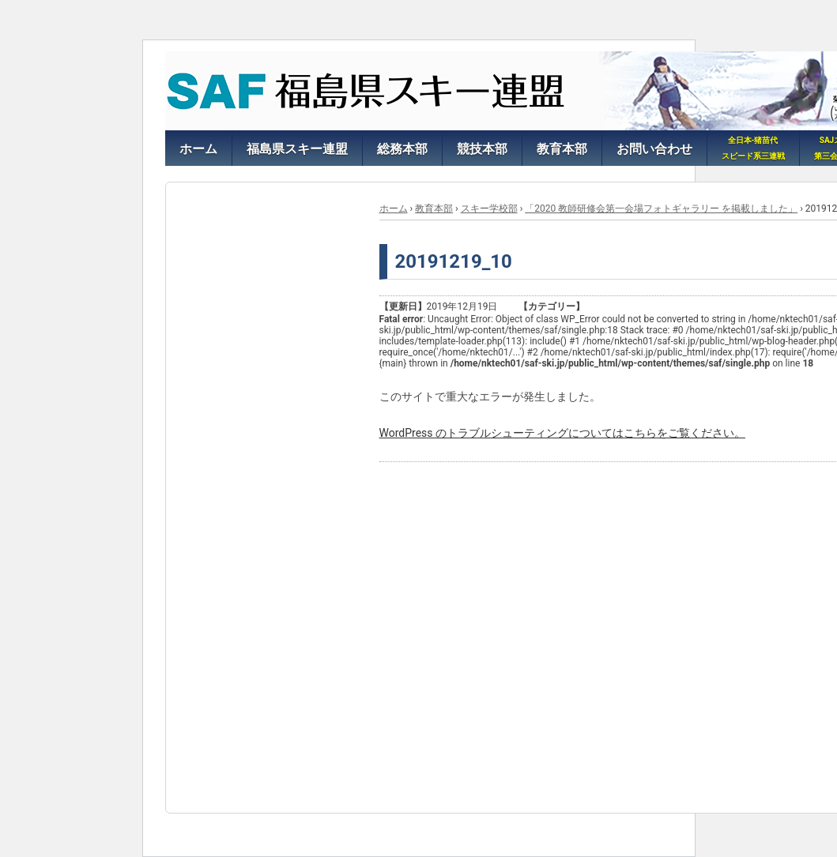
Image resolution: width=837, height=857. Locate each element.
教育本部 (434, 208)
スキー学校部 (489, 208)
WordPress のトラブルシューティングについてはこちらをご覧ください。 (562, 433)
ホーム (393, 208)
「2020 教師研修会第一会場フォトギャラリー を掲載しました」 (661, 208)
